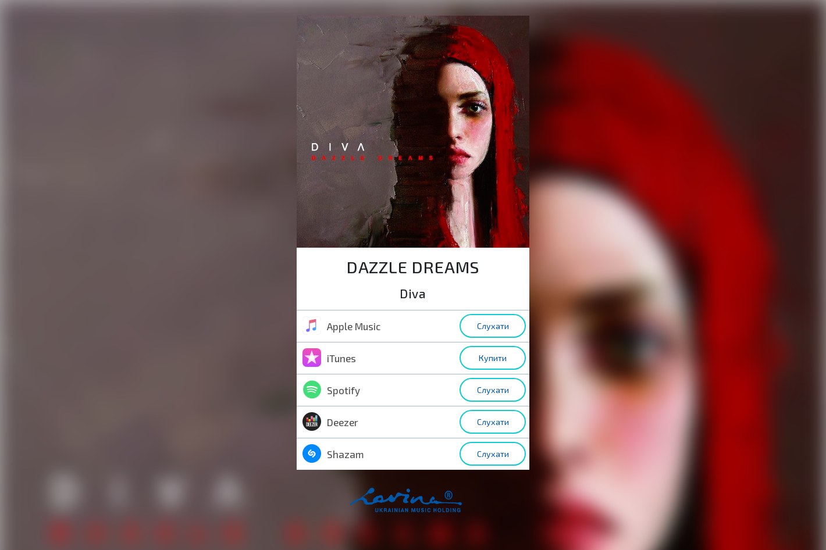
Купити (493, 358)
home (424, 506)
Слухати (493, 326)
